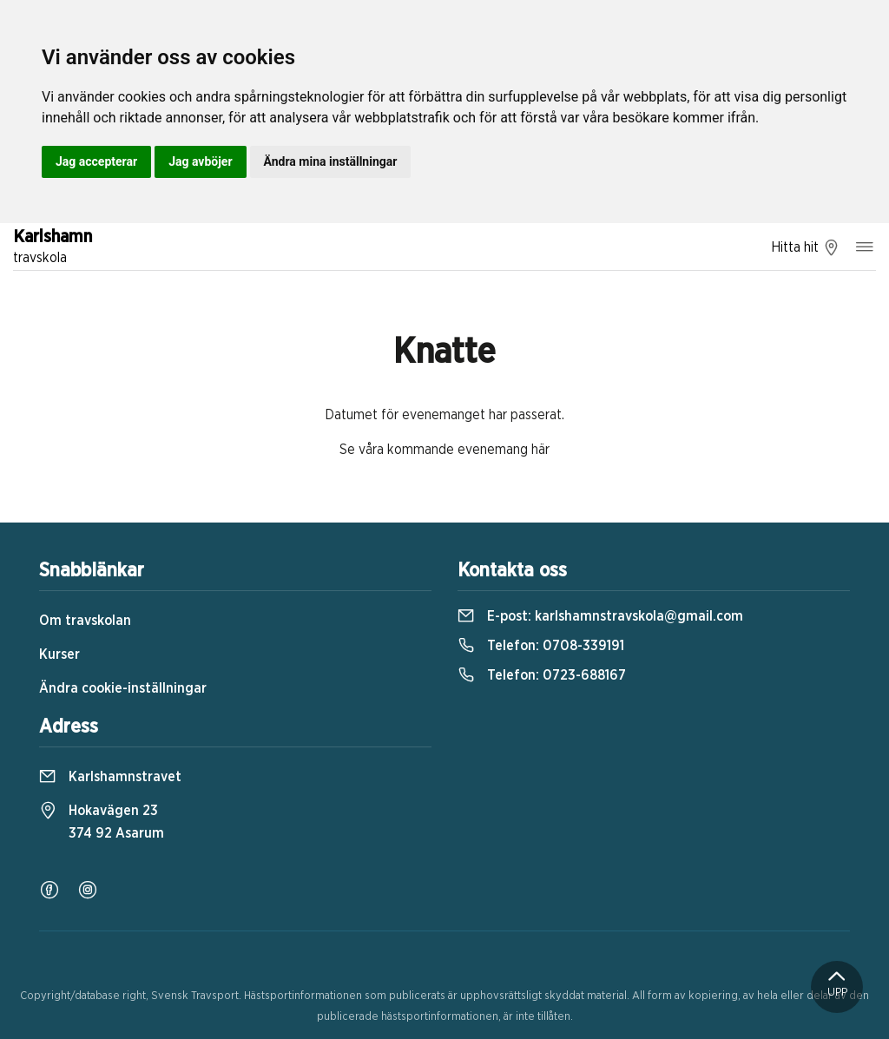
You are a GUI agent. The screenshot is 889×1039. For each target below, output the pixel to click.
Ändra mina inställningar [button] (331, 161)
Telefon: (541, 646)
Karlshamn (52, 248)
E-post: (600, 616)
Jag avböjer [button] (200, 161)
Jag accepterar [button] (96, 161)
